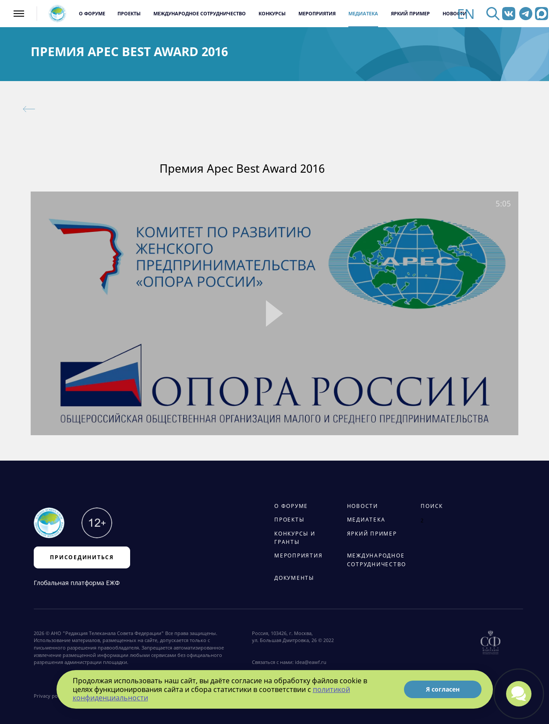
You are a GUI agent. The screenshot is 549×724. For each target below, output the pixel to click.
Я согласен (443, 689)
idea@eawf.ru (310, 662)
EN (466, 14)
